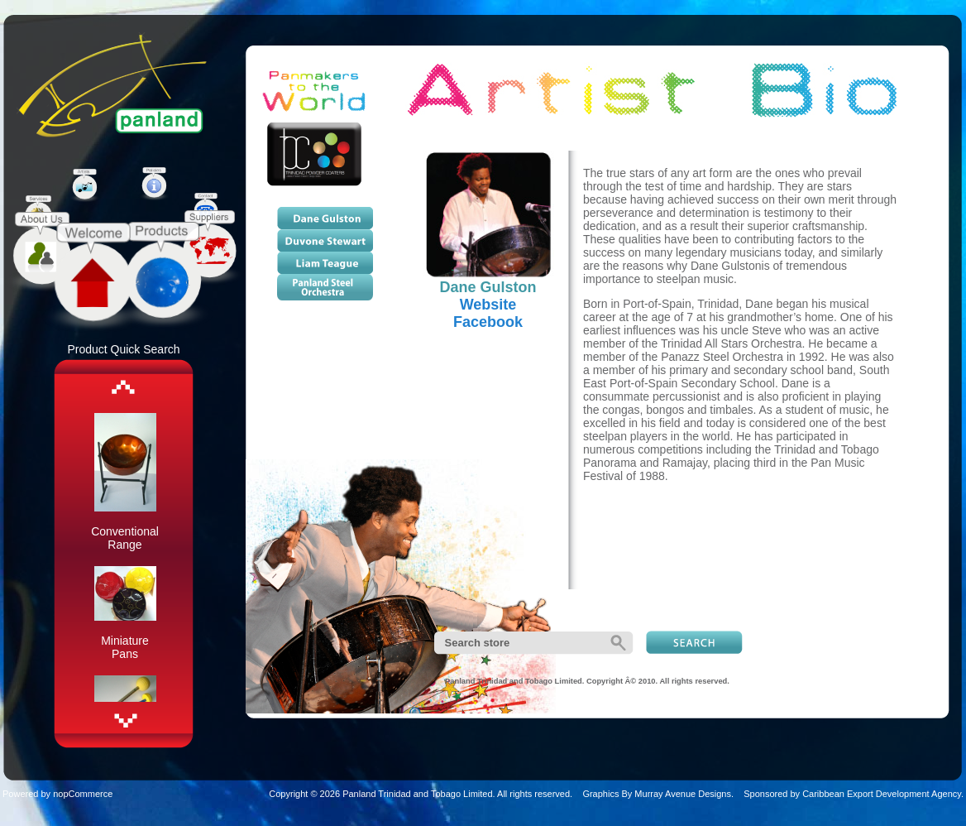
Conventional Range (125, 538)
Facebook (488, 322)
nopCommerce (82, 794)
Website (488, 304)
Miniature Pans (125, 647)
